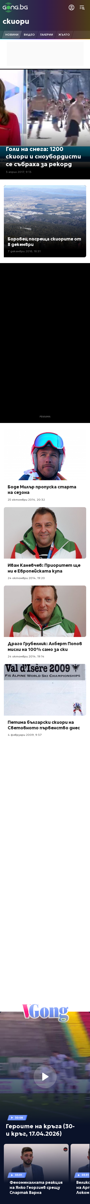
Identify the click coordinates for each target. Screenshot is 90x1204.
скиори (16, 21)
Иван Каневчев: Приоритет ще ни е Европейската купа (44, 568)
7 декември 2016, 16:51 (24, 251)
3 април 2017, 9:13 (18, 172)
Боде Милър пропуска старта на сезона (42, 489)
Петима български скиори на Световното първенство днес (44, 725)
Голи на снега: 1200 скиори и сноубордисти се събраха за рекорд (43, 156)
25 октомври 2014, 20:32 (26, 499)
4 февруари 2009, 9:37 (25, 735)
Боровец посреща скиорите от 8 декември (44, 241)
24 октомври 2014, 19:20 (26, 578)
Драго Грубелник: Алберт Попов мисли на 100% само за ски (45, 646)
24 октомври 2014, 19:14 (26, 656)
